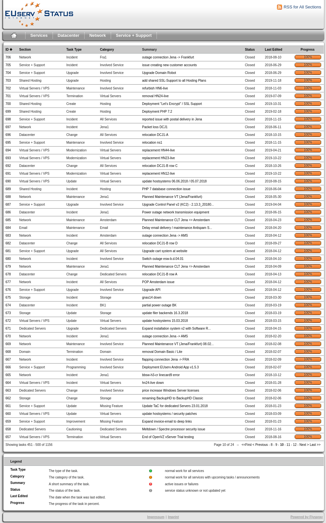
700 (8, 104)
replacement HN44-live (158, 150)
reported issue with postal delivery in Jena (172, 119)
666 (8, 367)
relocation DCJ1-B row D (160, 243)
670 (8, 336)
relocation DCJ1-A (155, 135)
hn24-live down (153, 383)
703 (8, 80)
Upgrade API (151, 290)
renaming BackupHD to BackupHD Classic (172, 398)
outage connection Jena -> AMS (165, 235)
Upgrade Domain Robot (159, 73)
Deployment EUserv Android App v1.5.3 (170, 367)
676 (8, 290)
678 (8, 274)
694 (8, 150)
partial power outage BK (159, 305)
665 (8, 375)
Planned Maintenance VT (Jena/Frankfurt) (172, 197)
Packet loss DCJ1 (155, 127)
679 (8, 266)
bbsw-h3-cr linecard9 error (161, 375)
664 (8, 383)
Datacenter (68, 35)
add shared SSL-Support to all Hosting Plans (174, 80)
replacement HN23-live (158, 158)
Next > (304, 444)
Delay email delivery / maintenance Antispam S (175, 228)
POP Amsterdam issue (158, 282)
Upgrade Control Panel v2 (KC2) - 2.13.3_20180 (176, 204)
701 (8, 96)
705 (8, 65)
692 (8, 166)
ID (7, 49)
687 (8, 204)
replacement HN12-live (158, 173)
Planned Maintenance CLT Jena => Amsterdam (176, 220)
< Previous (260, 444)
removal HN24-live (155, 96)
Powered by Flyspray (306, 517)
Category (107, 49)
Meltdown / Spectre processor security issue (173, 429)
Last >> (315, 444)
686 (8, 212)
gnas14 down (151, 297)
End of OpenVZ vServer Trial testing (168, 437)
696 (8, 135)
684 (8, 228)
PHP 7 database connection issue (166, 189)
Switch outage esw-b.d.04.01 (162, 259)
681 (8, 251)
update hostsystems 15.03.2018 (165, 321)
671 (8, 328)
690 (8, 181)
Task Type (73, 49)
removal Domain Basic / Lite (162, 352)
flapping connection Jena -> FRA (165, 359)
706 (8, 57)
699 (8, 111)
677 (8, 282)
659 (8, 421)
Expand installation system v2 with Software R (175, 328)
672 (8, 321)
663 (8, 390)
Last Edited (273, 49)
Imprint (173, 517)
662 (8, 398)
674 (8, 305)
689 (8, 189)
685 (8, 220)
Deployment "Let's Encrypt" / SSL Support (172, 104)
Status (250, 49)
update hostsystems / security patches (169, 413)
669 (8, 344)
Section (25, 49)
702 (8, 88)
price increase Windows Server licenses (170, 390)
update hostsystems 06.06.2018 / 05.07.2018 (174, 181)
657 (8, 437)
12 (295, 444)
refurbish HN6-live (155, 88)
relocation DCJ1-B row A (159, 274)
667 (8, 359)
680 (8, 259)
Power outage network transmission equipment (175, 212)
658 (8, 429)
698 (8, 119)
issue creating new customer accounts (169, 65)
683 (8, 235)
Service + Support (134, 35)
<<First (246, 444)
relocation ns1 (152, 142)
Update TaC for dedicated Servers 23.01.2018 (175, 406)
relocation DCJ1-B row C (160, 166)
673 (8, 313)
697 (8, 127)
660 (8, 413)
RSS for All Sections (302, 7)
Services (39, 35)
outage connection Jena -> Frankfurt (168, 57)
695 (8, 142)
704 (8, 73)
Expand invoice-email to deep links (167, 421)
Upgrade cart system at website (164, 251)
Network (97, 35)
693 (8, 158)
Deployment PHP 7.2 (157, 111)
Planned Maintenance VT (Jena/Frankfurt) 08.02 (176, 344)
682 (8, 243)
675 (8, 297)
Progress (307, 49)
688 (8, 197)
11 (288, 444)
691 (8, 173)
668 (8, 352)
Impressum (155, 517)
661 (8, 406)
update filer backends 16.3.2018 (165, 313)
